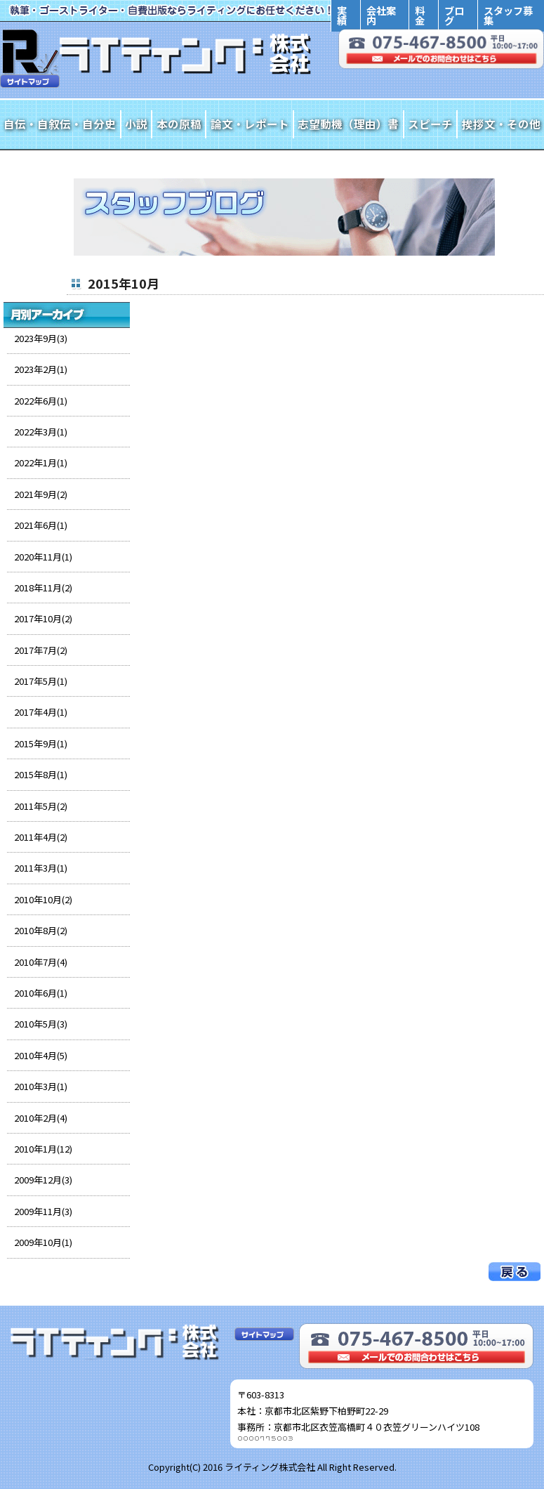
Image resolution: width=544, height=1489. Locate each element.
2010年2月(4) (40, 1117)
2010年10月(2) (43, 899)
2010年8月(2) (40, 930)
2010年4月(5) (40, 1055)
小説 (136, 123)
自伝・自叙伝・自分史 (60, 123)
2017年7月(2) (40, 650)
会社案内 (381, 15)
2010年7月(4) (40, 962)
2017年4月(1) (40, 712)
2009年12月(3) (43, 1179)
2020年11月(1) (43, 556)
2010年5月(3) (40, 1023)
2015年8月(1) (40, 774)
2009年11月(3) (43, 1211)
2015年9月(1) (40, 743)
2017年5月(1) (40, 681)
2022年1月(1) (40, 462)
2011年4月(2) (40, 837)
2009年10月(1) (43, 1242)
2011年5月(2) (40, 806)
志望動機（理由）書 (348, 123)
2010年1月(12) (43, 1148)
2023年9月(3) (40, 338)
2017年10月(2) (43, 618)
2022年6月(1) (40, 400)
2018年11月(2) (43, 587)
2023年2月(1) (40, 369)
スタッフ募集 (508, 15)
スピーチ (430, 123)
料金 (420, 15)
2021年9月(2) (40, 494)
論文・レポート (250, 123)
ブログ (454, 15)
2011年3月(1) (40, 867)
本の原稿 (179, 123)
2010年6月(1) (40, 992)
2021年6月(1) (40, 525)
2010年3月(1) (40, 1086)
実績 (342, 15)
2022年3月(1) (40, 431)
